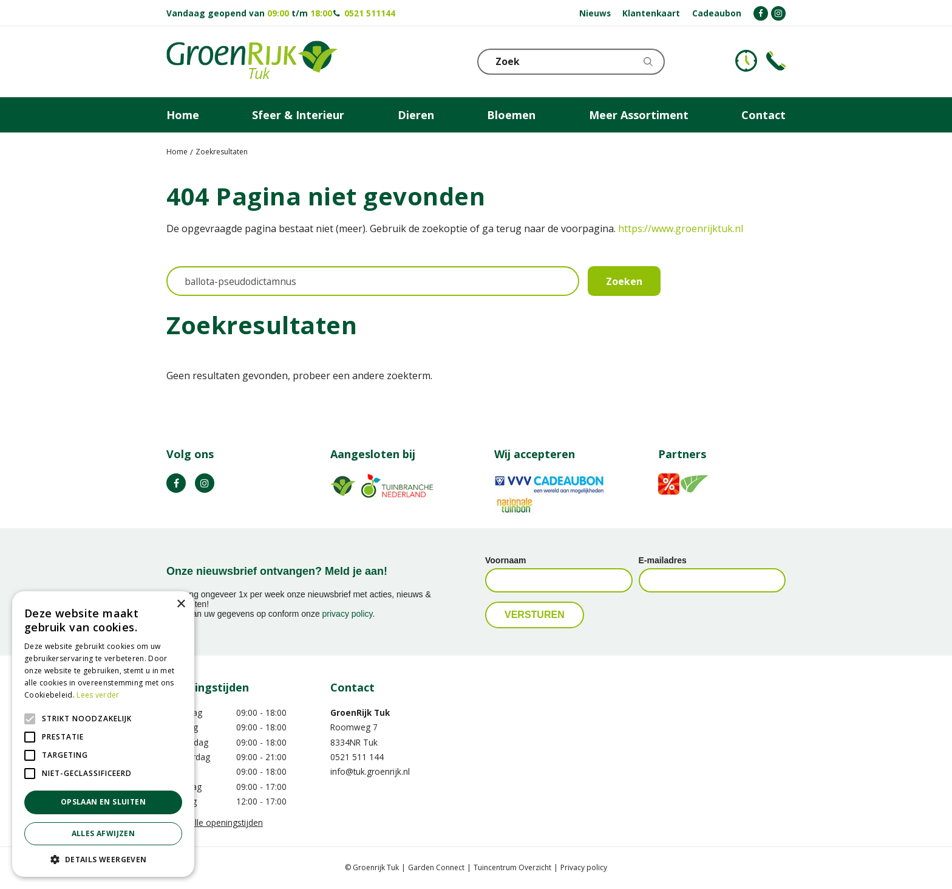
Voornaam (505, 560)
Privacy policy (583, 868)
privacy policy (347, 614)
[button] (103, 859)
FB (176, 483)
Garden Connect (436, 868)
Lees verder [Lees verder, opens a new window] (97, 695)
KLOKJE (746, 61)
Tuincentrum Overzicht (512, 868)
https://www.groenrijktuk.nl (680, 228)
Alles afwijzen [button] (103, 833)
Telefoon (776, 61)
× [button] (180, 604)
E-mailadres (663, 560)
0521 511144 (369, 13)
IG (204, 483)
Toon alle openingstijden (214, 822)
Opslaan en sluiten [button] (103, 802)
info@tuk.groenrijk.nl (370, 772)
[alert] (103, 734)
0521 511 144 (357, 757)
